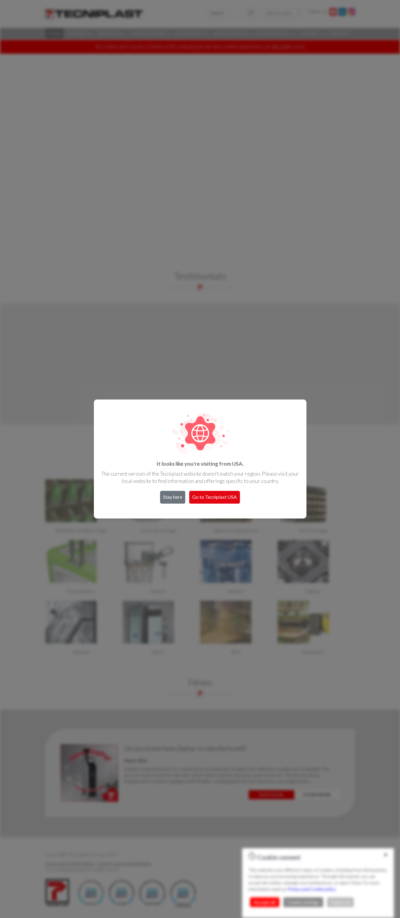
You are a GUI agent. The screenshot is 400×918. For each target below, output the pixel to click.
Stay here (172, 497)
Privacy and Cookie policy (311, 889)
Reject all (340, 902)
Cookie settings (303, 902)
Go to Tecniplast (214, 497)
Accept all (264, 902)
